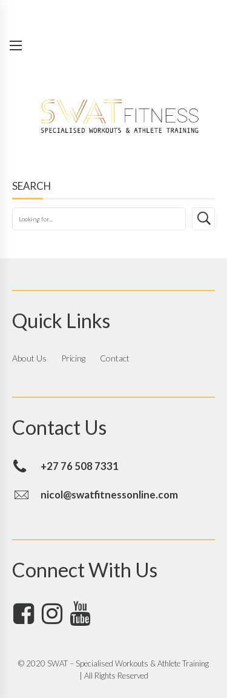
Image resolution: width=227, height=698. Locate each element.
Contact (115, 358)
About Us (29, 358)
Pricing (73, 358)
